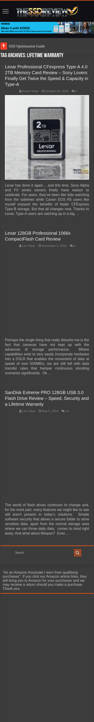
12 (67, 411)
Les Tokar (28, 245)
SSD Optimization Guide (27, 46)
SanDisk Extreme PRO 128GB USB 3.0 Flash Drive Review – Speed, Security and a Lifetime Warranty (47, 398)
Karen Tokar (30, 91)
